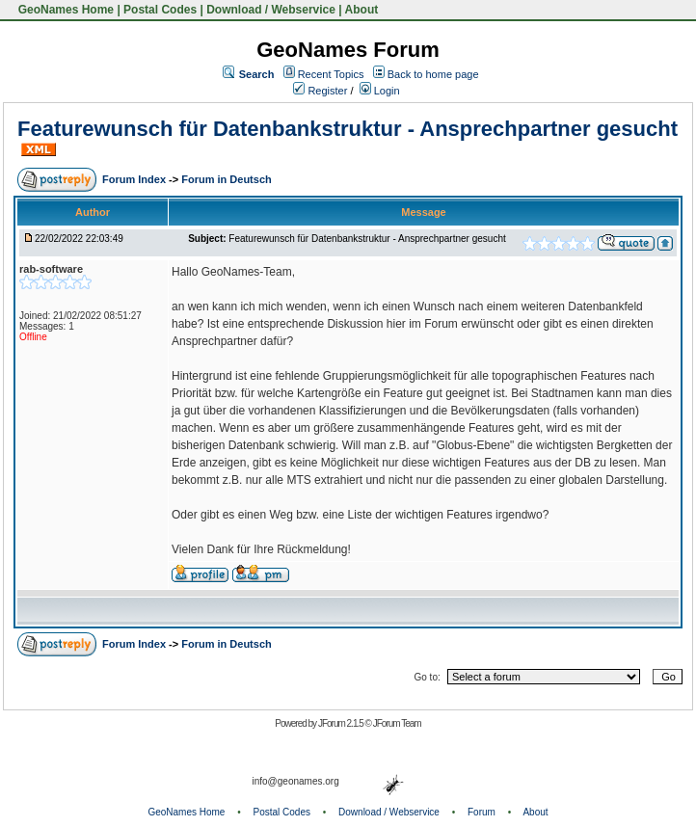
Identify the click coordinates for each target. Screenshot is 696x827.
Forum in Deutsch (226, 179)
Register (320, 90)
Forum (481, 812)
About (362, 9)
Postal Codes (160, 9)
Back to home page (433, 74)
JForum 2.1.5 (341, 723)
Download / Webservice (270, 9)
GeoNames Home (64, 9)
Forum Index (135, 179)
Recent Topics (331, 74)
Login (380, 90)
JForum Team (397, 723)
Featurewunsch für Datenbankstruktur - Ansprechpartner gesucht (347, 129)
